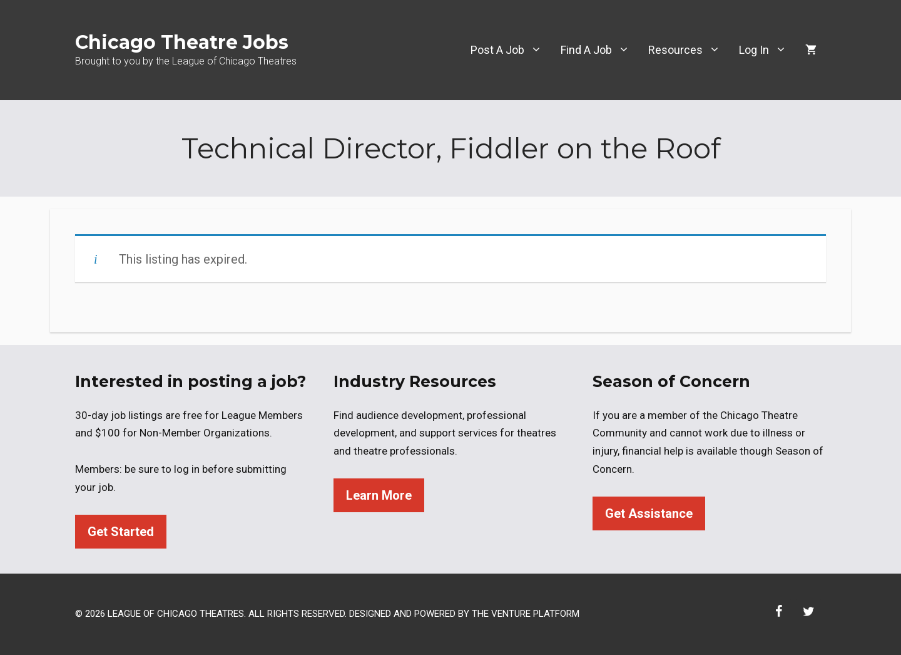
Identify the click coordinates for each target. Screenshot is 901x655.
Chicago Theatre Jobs (181, 42)
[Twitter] (808, 612)
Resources (689, 50)
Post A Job (511, 50)
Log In (767, 50)
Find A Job (600, 50)
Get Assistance (649, 513)
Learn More (379, 495)
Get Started (121, 531)
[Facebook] (778, 612)
